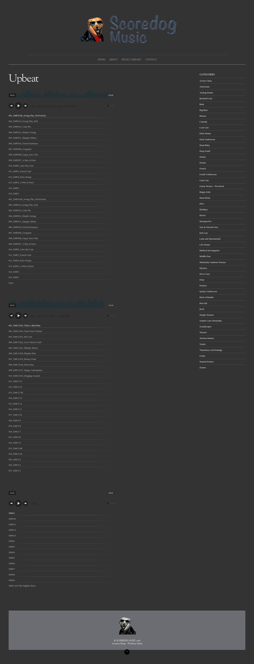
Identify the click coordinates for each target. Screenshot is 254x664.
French (202, 168)
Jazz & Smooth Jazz (208, 227)
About (113, 59)
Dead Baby (204, 145)
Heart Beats (204, 197)
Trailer (202, 344)
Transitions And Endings (210, 350)
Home (101, 59)
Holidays (203, 209)
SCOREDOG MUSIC (126, 640)
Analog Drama (206, 92)
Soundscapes (205, 326)
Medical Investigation (209, 250)
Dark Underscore (207, 139)
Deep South (204, 151)
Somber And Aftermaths (210, 320)
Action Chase (205, 80)
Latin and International (209, 238)
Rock (201, 309)
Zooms (202, 367)
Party (201, 279)
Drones (202, 162)
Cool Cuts (204, 127)
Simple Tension (206, 315)
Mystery (203, 268)
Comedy (203, 121)
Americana (204, 86)
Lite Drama (204, 244)
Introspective (205, 221)
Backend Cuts (205, 98)
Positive (203, 285)
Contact (151, 59)
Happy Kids (204, 192)
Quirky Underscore (208, 291)
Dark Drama (205, 133)
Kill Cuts (203, 233)
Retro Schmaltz (206, 297)
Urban (202, 356)
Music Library (131, 59)
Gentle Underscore (208, 174)
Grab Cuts (204, 180)
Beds (201, 104)
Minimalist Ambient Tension (212, 262)
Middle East (205, 256)
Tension (203, 332)
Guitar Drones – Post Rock (211, 186)
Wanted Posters (206, 361)
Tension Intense (206, 338)
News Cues (204, 274)
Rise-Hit (203, 303)
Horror (202, 215)
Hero (201, 203)
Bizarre (202, 116)
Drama (202, 157)
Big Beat (203, 110)
